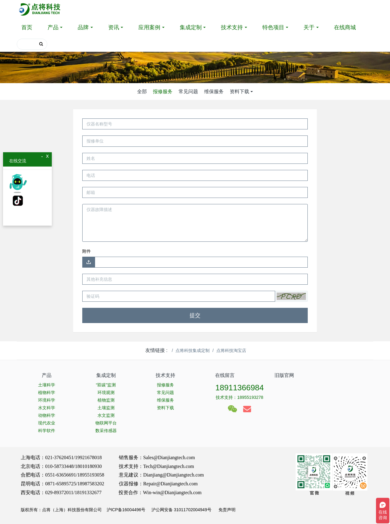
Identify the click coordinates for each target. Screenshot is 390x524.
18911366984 (239, 387)
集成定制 (191, 27)
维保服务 (214, 91)
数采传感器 (106, 430)
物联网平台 (106, 422)
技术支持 (232, 27)
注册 (364, 9)
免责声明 (226, 509)
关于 (308, 27)
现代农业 (46, 422)
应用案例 (149, 27)
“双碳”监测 (106, 384)
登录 (342, 9)
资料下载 (239, 91)
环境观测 (106, 392)
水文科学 (46, 407)
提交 (195, 315)
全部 (142, 91)
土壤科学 (46, 384)
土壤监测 (106, 407)
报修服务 (162, 91)
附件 (86, 251)
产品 (53, 27)
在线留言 (225, 375)
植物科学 (46, 392)
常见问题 (188, 91)
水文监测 (106, 415)
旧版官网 (284, 375)
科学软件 (46, 430)
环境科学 (46, 400)
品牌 (83, 27)
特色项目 (273, 27)
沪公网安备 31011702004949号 (181, 509)
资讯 (113, 27)
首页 (26, 27)
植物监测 (106, 400)
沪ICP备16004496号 (126, 509)
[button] (291, 296)
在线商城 (345, 27)
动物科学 (46, 415)
